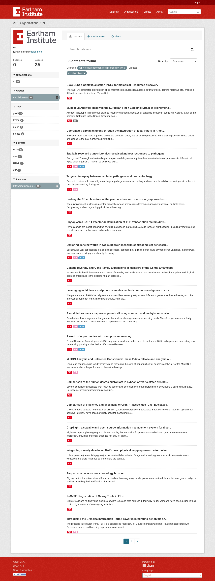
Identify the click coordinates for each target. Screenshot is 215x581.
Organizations (131, 11)
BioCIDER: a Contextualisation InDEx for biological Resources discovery (112, 85)
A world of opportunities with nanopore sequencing (99, 336)
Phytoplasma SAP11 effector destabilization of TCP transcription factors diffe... (116, 222)
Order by (163, 61)
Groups (147, 11)
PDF (69, 98)
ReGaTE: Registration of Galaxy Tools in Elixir (96, 496)
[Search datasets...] (127, 49)
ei (44, 23)
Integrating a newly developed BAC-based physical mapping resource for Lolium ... (119, 450)
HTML (81, 166)
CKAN (148, 565)
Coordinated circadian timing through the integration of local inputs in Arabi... (116, 130)
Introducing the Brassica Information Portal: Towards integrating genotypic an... (117, 519)
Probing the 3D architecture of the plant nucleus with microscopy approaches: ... (117, 199)
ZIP (75, 121)
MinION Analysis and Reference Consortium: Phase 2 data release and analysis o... (119, 359)
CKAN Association (22, 570)
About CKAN (19, 561)
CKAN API (18, 566)
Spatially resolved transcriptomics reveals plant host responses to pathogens (115, 153)
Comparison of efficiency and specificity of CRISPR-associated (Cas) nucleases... (118, 404)
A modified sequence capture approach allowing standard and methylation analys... (119, 313)
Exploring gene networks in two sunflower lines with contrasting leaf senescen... (117, 245)
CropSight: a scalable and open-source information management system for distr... (119, 427)
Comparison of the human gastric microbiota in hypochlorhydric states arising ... (118, 382)
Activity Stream (97, 36)
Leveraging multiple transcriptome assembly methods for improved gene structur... (119, 290)
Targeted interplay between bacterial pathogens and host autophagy (110, 176)
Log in (197, 2)
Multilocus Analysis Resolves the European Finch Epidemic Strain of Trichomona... (119, 107)
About (159, 11)
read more (36, 51)
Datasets (114, 11)
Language (147, 570)
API (75, 166)
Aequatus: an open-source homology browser (95, 473)
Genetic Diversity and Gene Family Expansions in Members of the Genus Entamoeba (120, 267)
